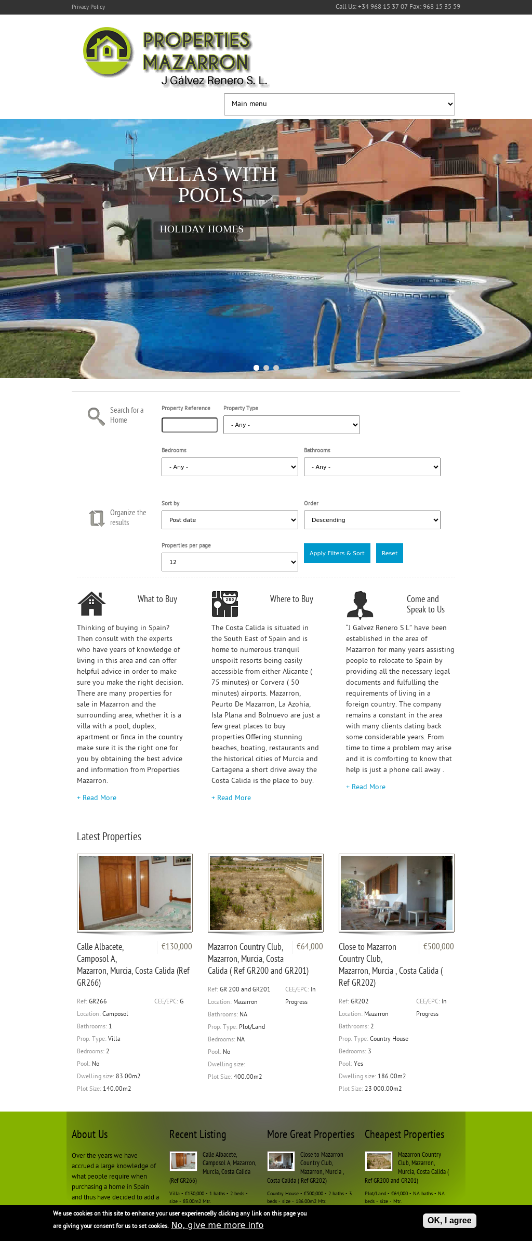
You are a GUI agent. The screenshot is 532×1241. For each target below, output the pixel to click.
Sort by (170, 504)
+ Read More (96, 798)
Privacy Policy (88, 7)
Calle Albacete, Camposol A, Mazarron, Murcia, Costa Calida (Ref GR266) (133, 965)
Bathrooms (317, 451)
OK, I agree (449, 1221)
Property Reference (186, 409)
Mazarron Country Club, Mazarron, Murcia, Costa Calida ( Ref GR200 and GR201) (258, 959)
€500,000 (438, 947)
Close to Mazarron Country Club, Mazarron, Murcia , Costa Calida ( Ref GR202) (391, 965)
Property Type (240, 409)
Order (311, 504)
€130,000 (177, 947)
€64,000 (310, 947)
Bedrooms (174, 451)
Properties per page (186, 546)
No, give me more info (217, 1226)
